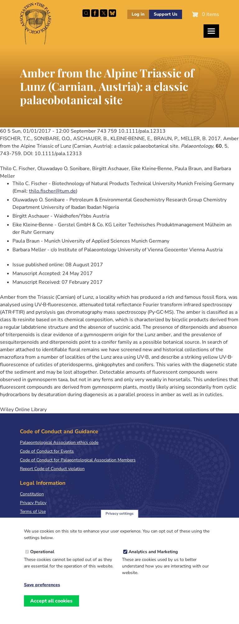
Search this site (86, 13)
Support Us (165, 14)
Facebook (95, 13)
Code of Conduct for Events (47, 451)
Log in (138, 14)
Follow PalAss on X (103, 13)
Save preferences (42, 588)
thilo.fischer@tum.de (52, 191)
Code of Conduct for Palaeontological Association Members (78, 460)
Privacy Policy (33, 503)
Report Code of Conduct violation (52, 469)
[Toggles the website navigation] (211, 31)
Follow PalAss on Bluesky (112, 13)
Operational (42, 555)
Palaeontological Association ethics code (59, 442)
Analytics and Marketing (153, 555)
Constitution (32, 494)
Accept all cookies (51, 603)
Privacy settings (119, 516)
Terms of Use (33, 511)
